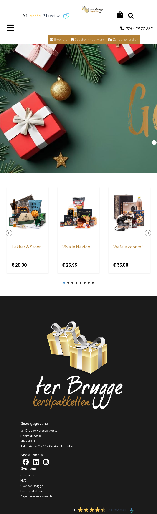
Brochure (58, 39)
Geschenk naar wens (88, 39)
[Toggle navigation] (10, 28)
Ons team (27, 475)
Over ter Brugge (31, 486)
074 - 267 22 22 (37, 446)
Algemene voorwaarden (37, 496)
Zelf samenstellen (123, 39)
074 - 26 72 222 (136, 28)
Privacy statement (33, 491)
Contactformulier (61, 446)
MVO (23, 480)
